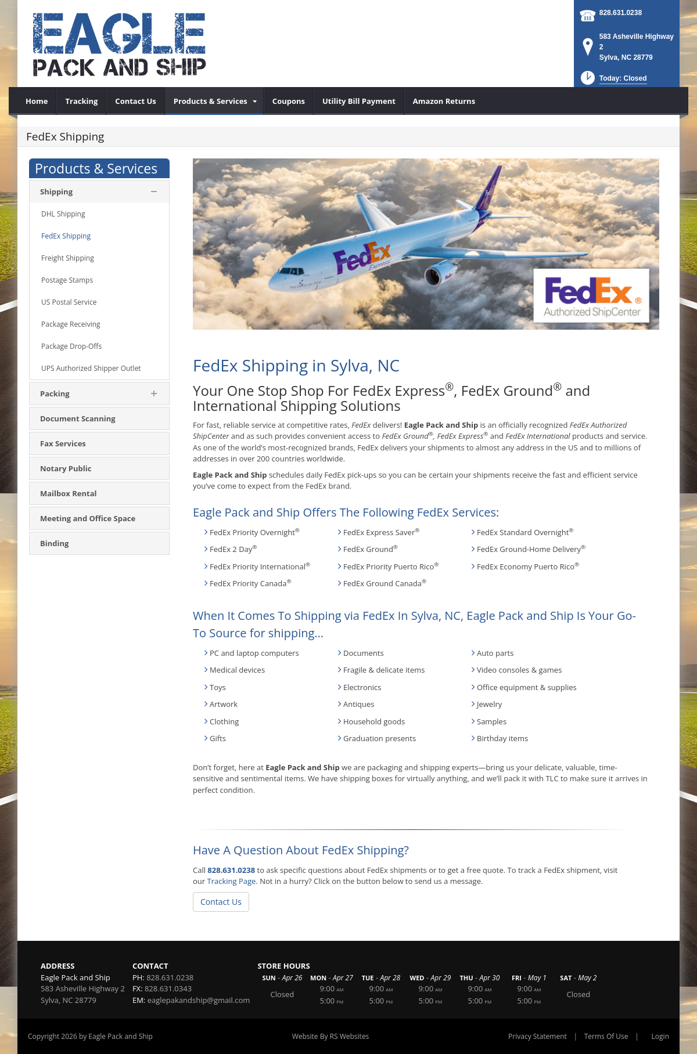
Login (660, 1036)
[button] (612, 81)
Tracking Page (231, 881)
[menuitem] (36, 101)
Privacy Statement (537, 1036)
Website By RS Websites (330, 1036)
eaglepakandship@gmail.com (199, 1000)
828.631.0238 (620, 13)
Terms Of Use (606, 1036)
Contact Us (221, 901)
